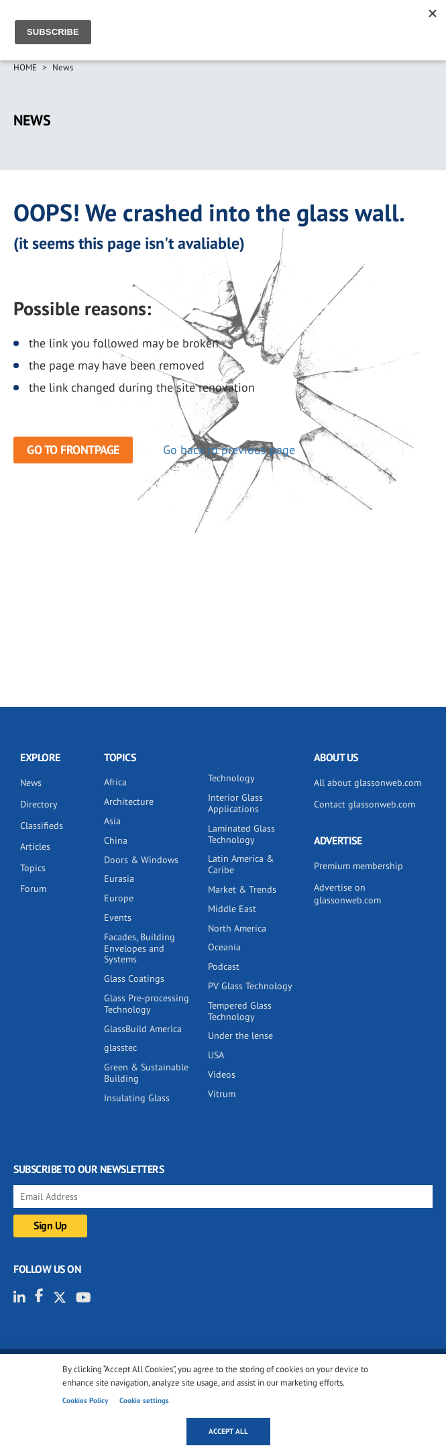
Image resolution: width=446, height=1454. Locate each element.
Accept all (228, 1431)
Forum (33, 889)
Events (117, 917)
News (62, 67)
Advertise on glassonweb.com (347, 894)
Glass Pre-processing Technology (146, 1003)
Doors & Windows (141, 860)
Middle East (232, 909)
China (115, 840)
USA (216, 1055)
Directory (39, 804)
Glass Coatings (134, 978)
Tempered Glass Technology (240, 1011)
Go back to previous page (229, 449)
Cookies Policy (85, 1400)
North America (237, 928)
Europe (118, 898)
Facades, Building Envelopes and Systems (139, 948)
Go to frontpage (73, 449)
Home (25, 67)
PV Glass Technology (250, 986)
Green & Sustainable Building (146, 1072)
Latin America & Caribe (241, 864)
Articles (35, 846)
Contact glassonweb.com (364, 804)
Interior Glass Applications (235, 803)
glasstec (120, 1048)
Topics (33, 868)
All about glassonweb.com (367, 783)
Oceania (224, 947)
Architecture (129, 801)
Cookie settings (144, 1400)
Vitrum (221, 1094)
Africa (115, 782)
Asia (112, 821)
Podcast (223, 966)
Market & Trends (242, 889)
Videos (221, 1074)
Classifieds (41, 826)
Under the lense (240, 1035)
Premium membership (358, 866)
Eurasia (119, 879)
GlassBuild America (143, 1029)
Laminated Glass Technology (241, 834)
